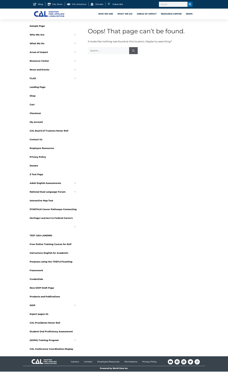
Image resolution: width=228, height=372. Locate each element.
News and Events (54, 70)
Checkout (35, 113)
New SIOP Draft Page (42, 288)
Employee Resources (42, 148)
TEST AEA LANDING (41, 236)
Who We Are (105, 14)
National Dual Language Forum (54, 192)
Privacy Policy (38, 157)
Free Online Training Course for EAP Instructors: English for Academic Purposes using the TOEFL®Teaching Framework (51, 257)
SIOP (54, 305)
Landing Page (38, 87)
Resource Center (171, 14)
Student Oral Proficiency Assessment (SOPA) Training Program (54, 338)
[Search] (190, 4)
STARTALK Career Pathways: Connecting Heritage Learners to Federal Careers (54, 215)
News (189, 14)
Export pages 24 (39, 314)
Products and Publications (45, 297)
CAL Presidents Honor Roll (45, 323)
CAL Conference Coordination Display (51, 349)
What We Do (124, 14)
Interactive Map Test (41, 201)
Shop (32, 96)
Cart (32, 105)
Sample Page (37, 26)
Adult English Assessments (54, 183)
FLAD (54, 78)
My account (36, 122)
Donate (34, 166)
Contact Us (36, 139)
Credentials (36, 279)
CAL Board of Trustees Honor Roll (49, 131)
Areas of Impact (147, 14)
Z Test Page (36, 174)
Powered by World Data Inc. (114, 369)
